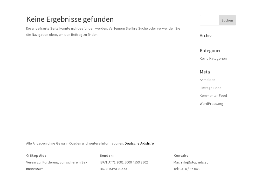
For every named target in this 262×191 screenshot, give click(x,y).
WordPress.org (211, 103)
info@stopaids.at (194, 162)
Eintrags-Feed (211, 87)
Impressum (35, 168)
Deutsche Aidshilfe (139, 143)
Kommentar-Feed (213, 95)
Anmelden (207, 79)
